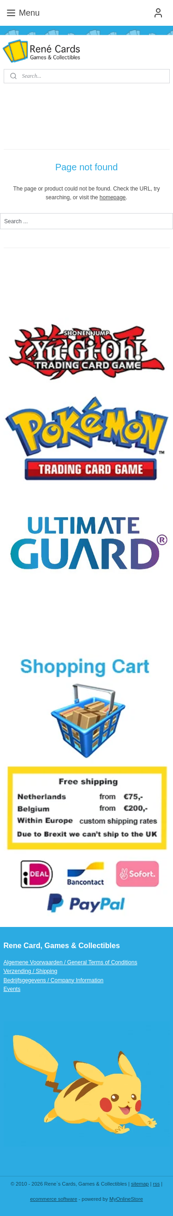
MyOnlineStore (126, 1199)
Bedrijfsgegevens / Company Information (54, 980)
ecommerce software (53, 1199)
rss (156, 1184)
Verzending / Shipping (31, 971)
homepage (113, 197)
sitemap (140, 1184)
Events (12, 989)
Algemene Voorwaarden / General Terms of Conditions (70, 962)
